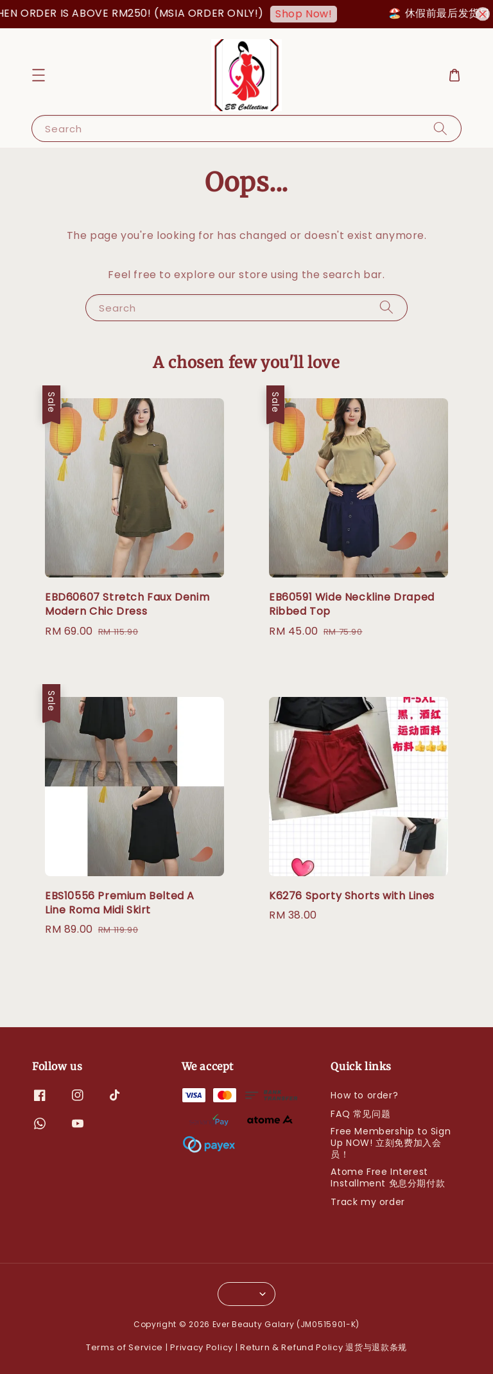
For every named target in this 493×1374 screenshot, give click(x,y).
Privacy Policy (201, 1347)
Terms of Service (124, 1347)
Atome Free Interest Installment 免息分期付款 (388, 1177)
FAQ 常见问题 (360, 1113)
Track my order (367, 1201)
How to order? (364, 1095)
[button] (38, 75)
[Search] (440, 128)
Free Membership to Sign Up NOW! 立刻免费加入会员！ (391, 1143)
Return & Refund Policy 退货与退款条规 (323, 1347)
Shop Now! (317, 13)
